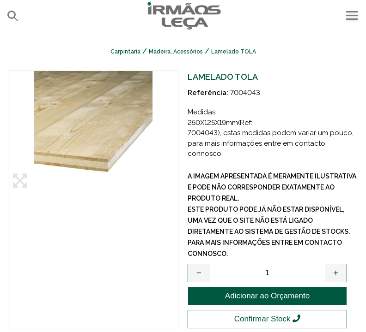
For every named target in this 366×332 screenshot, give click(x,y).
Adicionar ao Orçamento (267, 295)
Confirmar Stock (267, 318)
